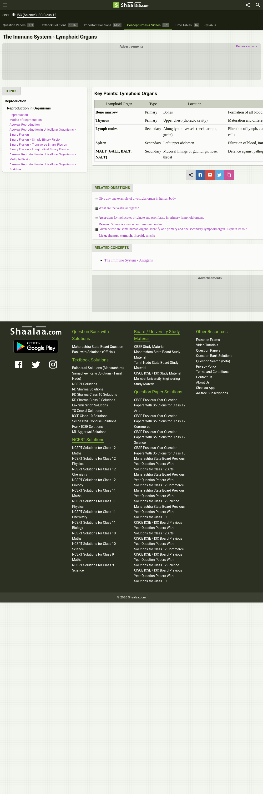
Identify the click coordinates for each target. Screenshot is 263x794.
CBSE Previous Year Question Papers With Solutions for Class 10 (159, 449)
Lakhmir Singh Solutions (90, 405)
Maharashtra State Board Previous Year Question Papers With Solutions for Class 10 (159, 511)
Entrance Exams (208, 339)
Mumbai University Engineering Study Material (157, 380)
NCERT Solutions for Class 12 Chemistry (94, 471)
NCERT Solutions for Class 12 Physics (94, 460)
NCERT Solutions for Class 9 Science (93, 567)
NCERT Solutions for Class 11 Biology (94, 524)
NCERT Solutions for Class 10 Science (94, 545)
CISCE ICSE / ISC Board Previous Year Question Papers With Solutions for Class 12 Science (158, 559)
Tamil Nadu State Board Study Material (156, 364)
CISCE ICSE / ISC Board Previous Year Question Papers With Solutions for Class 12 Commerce (159, 543)
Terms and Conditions (212, 371)
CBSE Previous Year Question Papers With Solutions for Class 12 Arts (159, 404)
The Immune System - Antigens (128, 260)
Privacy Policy (206, 366)
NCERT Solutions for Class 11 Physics (94, 503)
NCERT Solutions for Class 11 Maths (94, 492)
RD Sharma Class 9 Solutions (93, 399)
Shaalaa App (205, 387)
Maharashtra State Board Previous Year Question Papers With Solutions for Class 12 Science (159, 495)
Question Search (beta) (213, 360)
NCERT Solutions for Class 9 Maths (93, 556)
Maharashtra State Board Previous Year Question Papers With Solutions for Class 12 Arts (159, 463)
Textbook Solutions (90, 359)
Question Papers (208, 350)
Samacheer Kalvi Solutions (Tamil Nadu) (97, 375)
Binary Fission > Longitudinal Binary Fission (39, 149)
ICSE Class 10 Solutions (89, 415)
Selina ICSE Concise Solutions (94, 421)
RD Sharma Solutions (87, 389)
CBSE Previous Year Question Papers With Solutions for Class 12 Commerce (159, 421)
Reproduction (19, 114)
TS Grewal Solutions (87, 410)
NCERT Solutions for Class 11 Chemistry (94, 513)
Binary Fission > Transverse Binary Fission (38, 144)
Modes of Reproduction (26, 119)
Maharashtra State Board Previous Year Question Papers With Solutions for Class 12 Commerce (159, 479)
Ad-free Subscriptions (212, 393)
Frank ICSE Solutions (87, 426)
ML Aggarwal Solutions (89, 431)
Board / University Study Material (157, 334)
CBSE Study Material (149, 346)
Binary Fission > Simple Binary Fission (35, 139)
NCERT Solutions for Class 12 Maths (94, 449)
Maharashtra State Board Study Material (157, 354)
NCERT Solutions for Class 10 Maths (94, 535)
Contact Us (204, 377)
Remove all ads (246, 46)
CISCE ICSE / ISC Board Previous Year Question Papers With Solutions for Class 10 (158, 575)
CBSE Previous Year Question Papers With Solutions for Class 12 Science (159, 436)
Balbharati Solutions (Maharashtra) (98, 367)
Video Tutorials (207, 344)
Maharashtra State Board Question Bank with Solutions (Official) (97, 348)
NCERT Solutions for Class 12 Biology (94, 481)
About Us (203, 382)
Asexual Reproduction (25, 124)
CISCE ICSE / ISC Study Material (157, 373)
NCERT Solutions (84, 383)
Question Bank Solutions (214, 355)
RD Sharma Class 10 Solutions (94, 394)
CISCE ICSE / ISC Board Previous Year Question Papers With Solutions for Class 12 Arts (158, 527)
